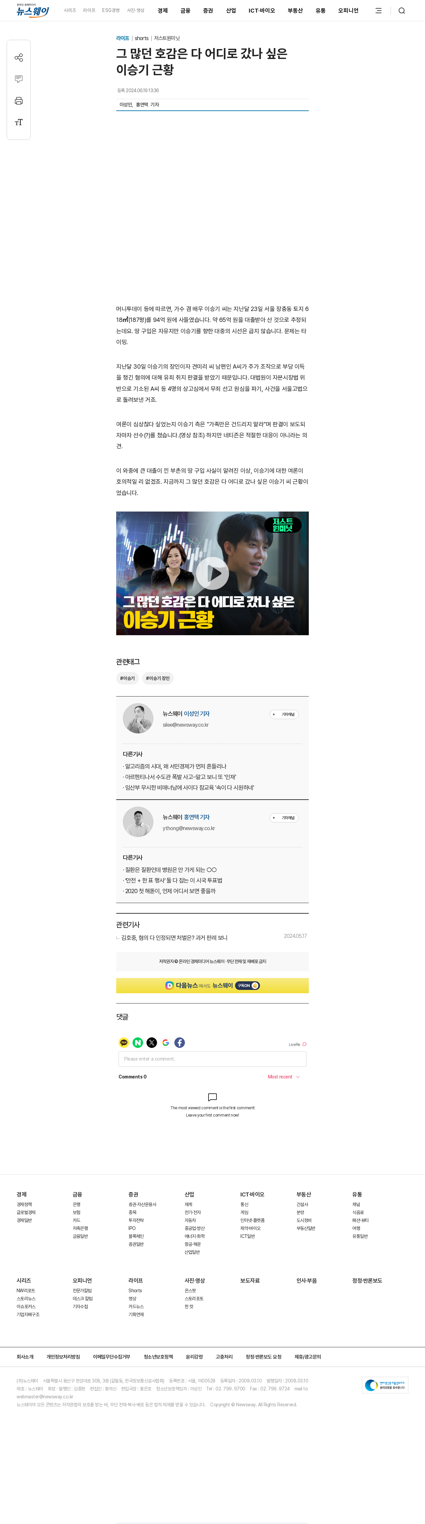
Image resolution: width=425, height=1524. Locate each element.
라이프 (89, 10)
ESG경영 (111, 10)
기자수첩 (80, 1356)
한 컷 (189, 1356)
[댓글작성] (19, 79)
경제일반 (24, 1270)
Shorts (135, 1340)
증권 (208, 10)
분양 (300, 1262)
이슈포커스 (26, 1356)
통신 (244, 1254)
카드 (76, 1270)
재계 (188, 1254)
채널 (356, 1254)
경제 (163, 10)
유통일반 (359, 1286)
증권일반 (135, 1294)
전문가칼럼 (82, 1340)
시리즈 (70, 10)
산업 (231, 10)
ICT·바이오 (262, 10)
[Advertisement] (212, 1187)
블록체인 (135, 1286)
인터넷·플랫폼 (252, 1270)
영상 (132, 1348)
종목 (132, 1262)
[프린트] (19, 100)
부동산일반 (306, 1278)
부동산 (295, 10)
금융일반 (80, 1286)
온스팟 (190, 1340)
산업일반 (192, 1302)
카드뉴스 (135, 1356)
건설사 (302, 1254)
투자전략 (135, 1270)
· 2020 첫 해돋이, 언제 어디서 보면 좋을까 (169, 890)
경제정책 (24, 1254)
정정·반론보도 (367, 1330)
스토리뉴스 (26, 1348)
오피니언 (348, 10)
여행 (356, 1278)
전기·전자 (193, 1262)
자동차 (190, 1270)
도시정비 (304, 1270)
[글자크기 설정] (19, 122)
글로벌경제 (26, 1262)
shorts (142, 38)
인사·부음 (307, 1330)
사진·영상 (135, 10)
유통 (321, 10)
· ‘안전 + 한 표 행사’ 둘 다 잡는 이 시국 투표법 (172, 880)
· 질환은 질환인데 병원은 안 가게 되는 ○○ (169, 869)
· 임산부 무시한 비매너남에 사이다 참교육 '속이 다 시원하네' (188, 787)
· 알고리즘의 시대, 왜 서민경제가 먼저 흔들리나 (174, 766)
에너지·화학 (195, 1286)
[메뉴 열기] (378, 10)
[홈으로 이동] (33, 10)
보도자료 (250, 1330)
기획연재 (135, 1364)
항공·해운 (193, 1294)
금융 (186, 10)
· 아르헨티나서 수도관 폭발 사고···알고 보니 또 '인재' (179, 776)
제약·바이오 (250, 1278)
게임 (244, 1262)
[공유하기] (19, 57)
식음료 (358, 1262)
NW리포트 (26, 1340)
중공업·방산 (195, 1278)
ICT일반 (247, 1286)
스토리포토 (194, 1348)
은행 (76, 1254)
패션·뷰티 (360, 1270)
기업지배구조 (28, 1364)
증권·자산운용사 (142, 1254)
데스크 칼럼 (83, 1348)
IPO (131, 1278)
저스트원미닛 (167, 38)
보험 (76, 1262)
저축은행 (80, 1278)
